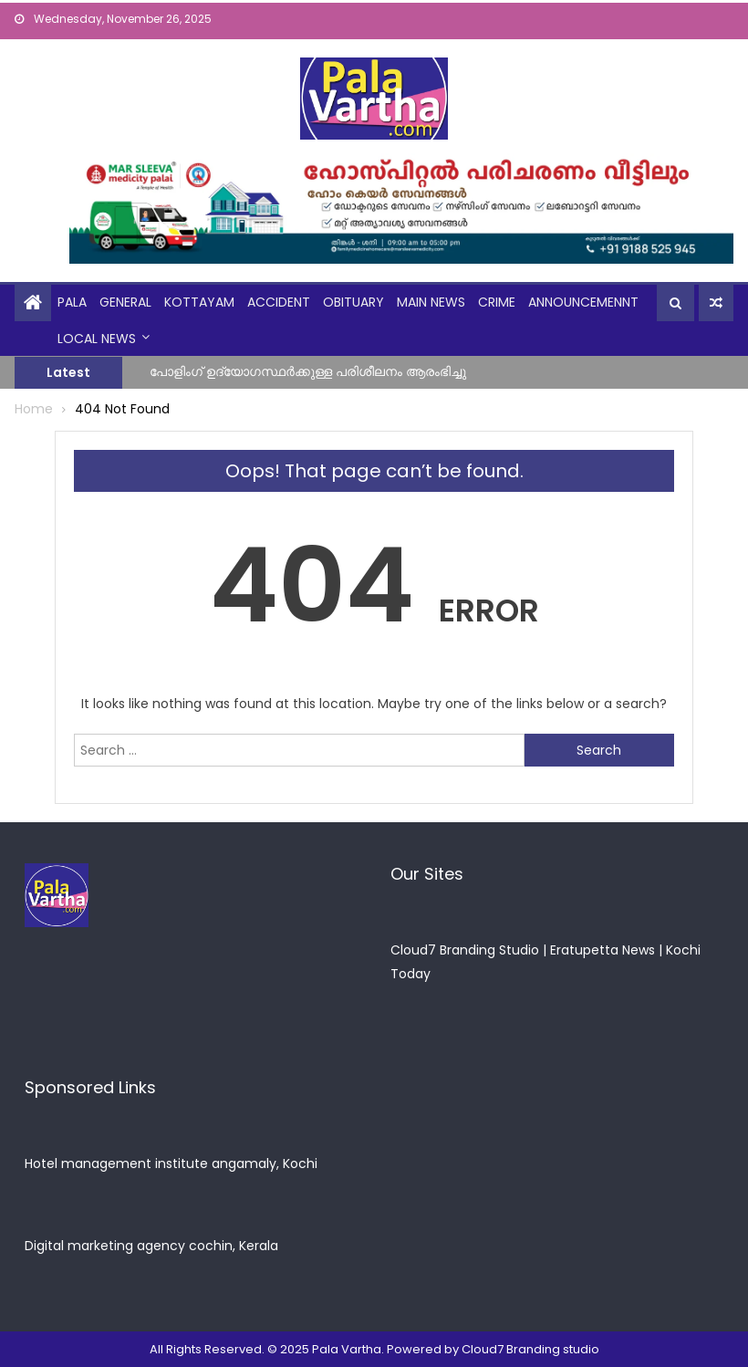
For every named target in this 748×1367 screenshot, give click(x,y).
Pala (72, 302)
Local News (96, 338)
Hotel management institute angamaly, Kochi (171, 1163)
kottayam (199, 302)
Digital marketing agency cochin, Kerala (151, 1246)
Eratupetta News (602, 950)
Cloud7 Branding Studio (464, 950)
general (125, 302)
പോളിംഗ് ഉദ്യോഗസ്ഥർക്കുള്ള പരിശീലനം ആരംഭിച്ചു (308, 371)
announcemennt (583, 302)
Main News (431, 302)
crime (496, 302)
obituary (353, 302)
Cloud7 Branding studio (530, 1349)
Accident (278, 302)
